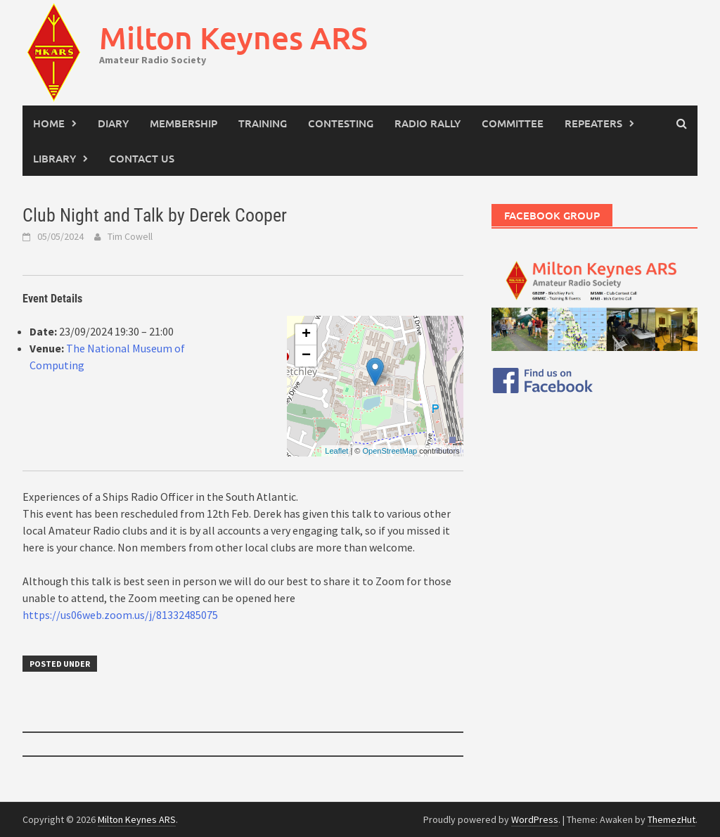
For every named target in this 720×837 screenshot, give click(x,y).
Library (54, 158)
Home (49, 123)
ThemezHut (671, 819)
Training (262, 123)
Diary (113, 123)
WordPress (534, 819)
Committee (513, 123)
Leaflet (336, 451)
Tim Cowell (130, 236)
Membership (183, 123)
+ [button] (306, 334)
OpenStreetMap (389, 451)
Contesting (340, 123)
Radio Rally (427, 123)
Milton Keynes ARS (233, 37)
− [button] (306, 355)
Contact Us (141, 158)
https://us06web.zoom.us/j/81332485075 (120, 615)
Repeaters (593, 123)
